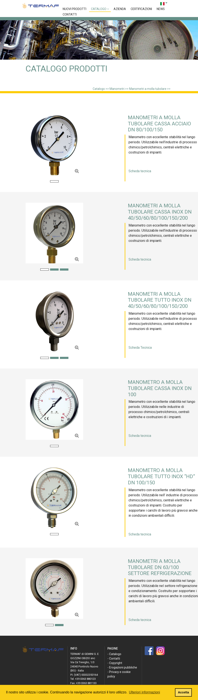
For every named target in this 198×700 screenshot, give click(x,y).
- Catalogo (114, 654)
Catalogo (100, 9)
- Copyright (114, 663)
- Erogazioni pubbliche (122, 667)
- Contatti (113, 658)
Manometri (117, 88)
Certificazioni (141, 9)
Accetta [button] (183, 692)
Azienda (120, 9)
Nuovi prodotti (74, 9)
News (161, 9)
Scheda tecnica (140, 171)
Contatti (70, 14)
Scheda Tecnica (140, 348)
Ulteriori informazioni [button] (144, 692)
